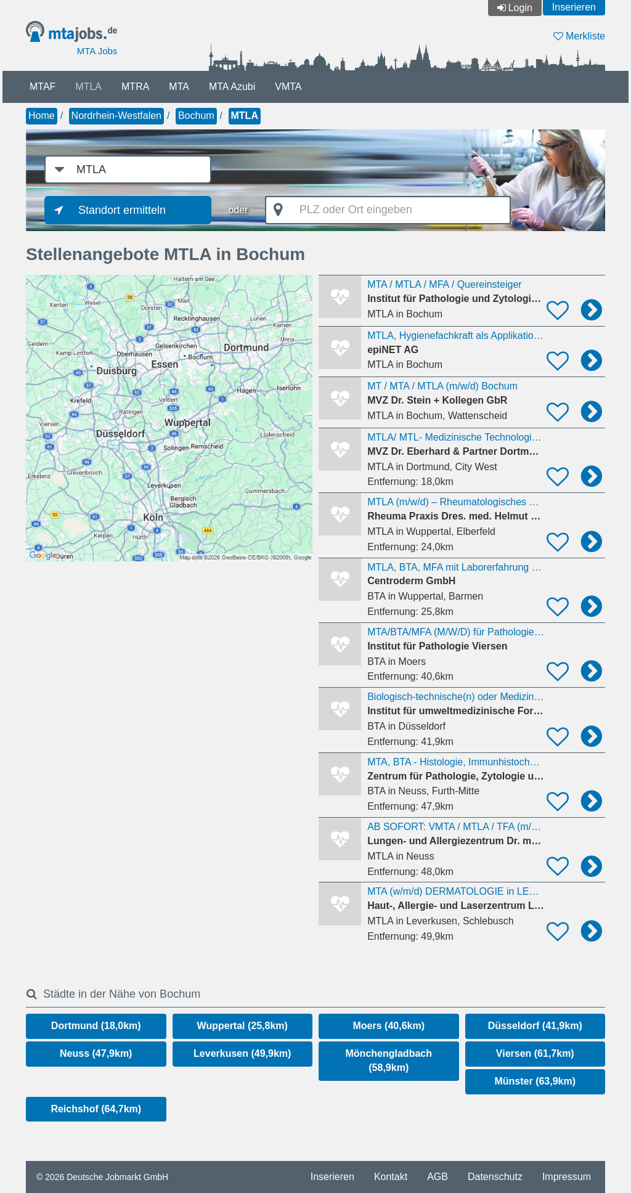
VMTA (288, 86)
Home (41, 115)
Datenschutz (495, 1176)
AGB (437, 1176)
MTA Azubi (232, 86)
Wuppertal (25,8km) (242, 1025)
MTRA (135, 86)
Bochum (196, 115)
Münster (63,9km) (535, 1081)
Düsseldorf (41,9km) (535, 1025)
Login (520, 7)
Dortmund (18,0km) (96, 1025)
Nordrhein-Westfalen (116, 115)
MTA (179, 86)
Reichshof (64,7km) (96, 1109)
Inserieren (574, 7)
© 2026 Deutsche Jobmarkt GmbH (102, 1177)
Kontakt (390, 1176)
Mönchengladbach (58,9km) (389, 1060)
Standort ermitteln (122, 210)
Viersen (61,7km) (535, 1053)
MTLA (88, 86)
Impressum (566, 1176)
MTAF (42, 86)
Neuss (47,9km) (96, 1053)
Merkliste (579, 36)
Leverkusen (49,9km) (242, 1053)
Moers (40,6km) (389, 1025)
